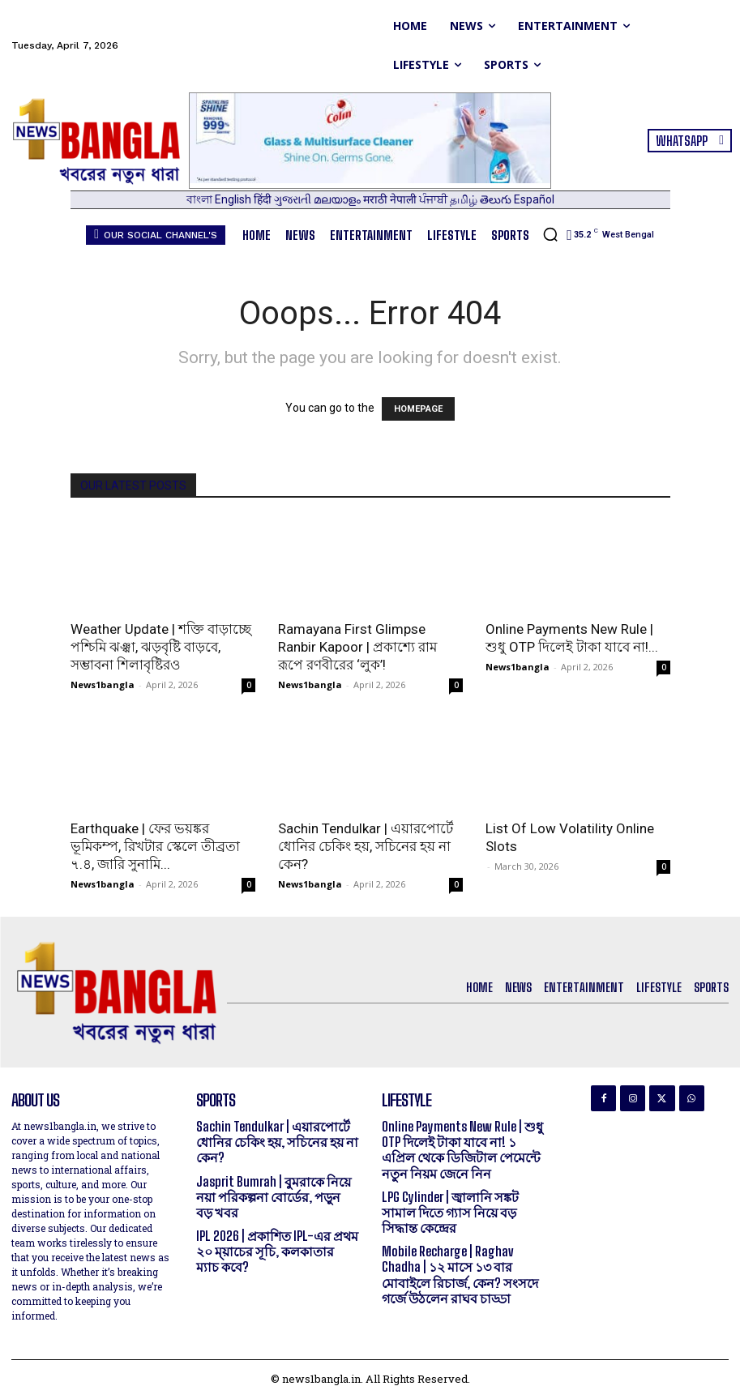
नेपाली (404, 199)
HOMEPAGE (418, 409)
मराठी (376, 199)
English (234, 199)
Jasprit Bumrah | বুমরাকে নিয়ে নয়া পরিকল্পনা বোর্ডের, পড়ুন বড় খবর (273, 1197)
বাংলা (200, 199)
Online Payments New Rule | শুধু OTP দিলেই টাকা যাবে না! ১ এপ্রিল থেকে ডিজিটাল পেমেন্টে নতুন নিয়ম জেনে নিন (462, 1150)
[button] (550, 234)
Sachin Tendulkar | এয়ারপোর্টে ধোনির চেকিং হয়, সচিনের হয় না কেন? (365, 846)
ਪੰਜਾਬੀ (434, 199)
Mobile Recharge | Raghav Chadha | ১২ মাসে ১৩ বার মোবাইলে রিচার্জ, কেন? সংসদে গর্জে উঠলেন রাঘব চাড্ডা (460, 1274)
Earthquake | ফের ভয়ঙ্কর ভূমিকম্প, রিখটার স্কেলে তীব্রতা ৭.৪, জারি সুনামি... (155, 846)
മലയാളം (338, 199)
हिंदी (264, 199)
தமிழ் (465, 199)
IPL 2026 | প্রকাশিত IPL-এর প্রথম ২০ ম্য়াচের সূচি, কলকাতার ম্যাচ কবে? (277, 1251)
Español (534, 199)
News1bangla (103, 684)
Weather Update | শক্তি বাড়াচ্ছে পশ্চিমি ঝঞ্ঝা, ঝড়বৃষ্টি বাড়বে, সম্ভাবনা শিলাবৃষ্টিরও (161, 647)
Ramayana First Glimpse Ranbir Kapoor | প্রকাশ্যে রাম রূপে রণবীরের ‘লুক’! (357, 647)
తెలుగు (497, 199)
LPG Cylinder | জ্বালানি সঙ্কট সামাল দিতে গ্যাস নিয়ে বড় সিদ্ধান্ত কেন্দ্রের (450, 1212)
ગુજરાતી (294, 199)
